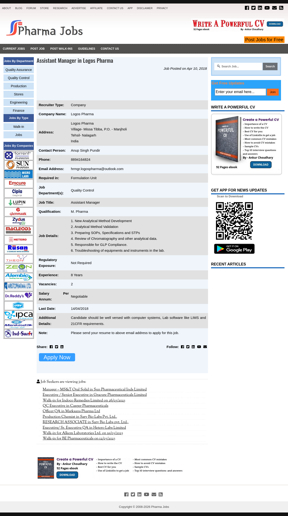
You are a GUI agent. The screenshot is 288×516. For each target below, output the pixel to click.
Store (44, 8)
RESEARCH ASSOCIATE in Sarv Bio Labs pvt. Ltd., (86, 422)
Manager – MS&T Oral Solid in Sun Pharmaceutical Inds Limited (95, 389)
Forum (31, 8)
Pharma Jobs (160, 507)
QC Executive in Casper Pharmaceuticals (75, 405)
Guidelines (86, 48)
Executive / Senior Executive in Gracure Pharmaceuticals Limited (95, 394)
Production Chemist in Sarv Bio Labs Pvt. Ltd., (80, 416)
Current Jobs (14, 48)
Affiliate (96, 8)
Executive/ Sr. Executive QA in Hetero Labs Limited (84, 427)
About (6, 8)
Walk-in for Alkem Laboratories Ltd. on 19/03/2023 (83, 433)
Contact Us (115, 8)
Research (60, 8)
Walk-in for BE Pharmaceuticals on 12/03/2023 (79, 438)
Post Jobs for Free (264, 39)
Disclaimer (145, 8)
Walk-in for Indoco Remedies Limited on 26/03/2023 (84, 400)
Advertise (79, 8)
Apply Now (57, 357)
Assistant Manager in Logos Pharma (75, 60)
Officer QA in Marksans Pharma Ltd (71, 411)
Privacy (162, 8)
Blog (18, 8)
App (130, 8)
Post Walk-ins (61, 48)
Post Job (38, 48)
